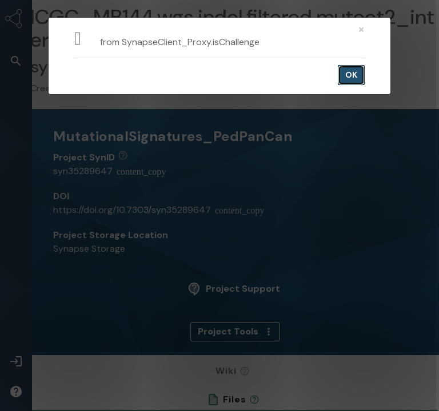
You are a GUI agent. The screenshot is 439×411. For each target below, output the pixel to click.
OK (351, 75)
